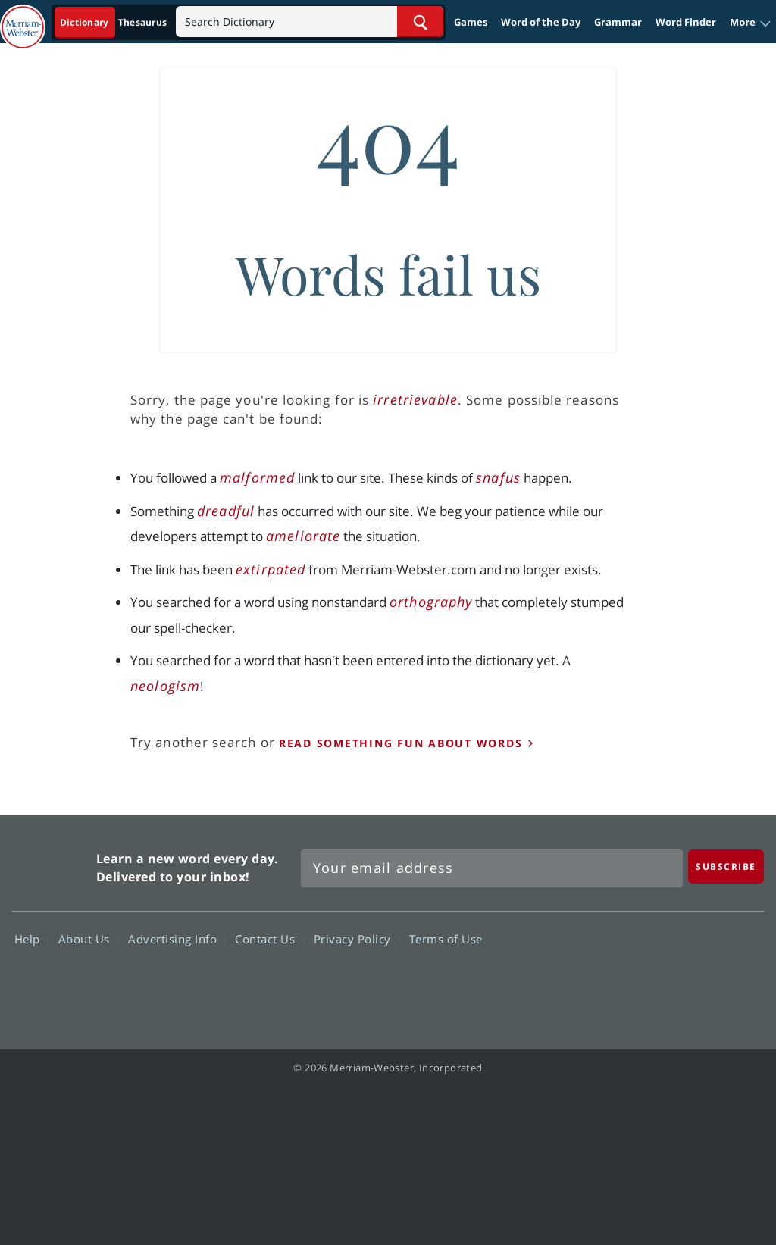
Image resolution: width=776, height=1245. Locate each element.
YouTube (681, 983)
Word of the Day (540, 22)
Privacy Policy (356, 938)
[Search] (309, 21)
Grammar (618, 22)
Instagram (735, 983)
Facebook (571, 983)
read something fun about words (401, 743)
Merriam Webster (52, 864)
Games (470, 22)
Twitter (626, 983)
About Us (88, 938)
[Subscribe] (726, 866)
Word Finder (686, 22)
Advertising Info (176, 938)
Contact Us (269, 938)
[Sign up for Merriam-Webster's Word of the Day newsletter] (492, 868)
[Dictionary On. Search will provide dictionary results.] (114, 22)
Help (31, 938)
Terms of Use (446, 938)
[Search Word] (420, 21)
